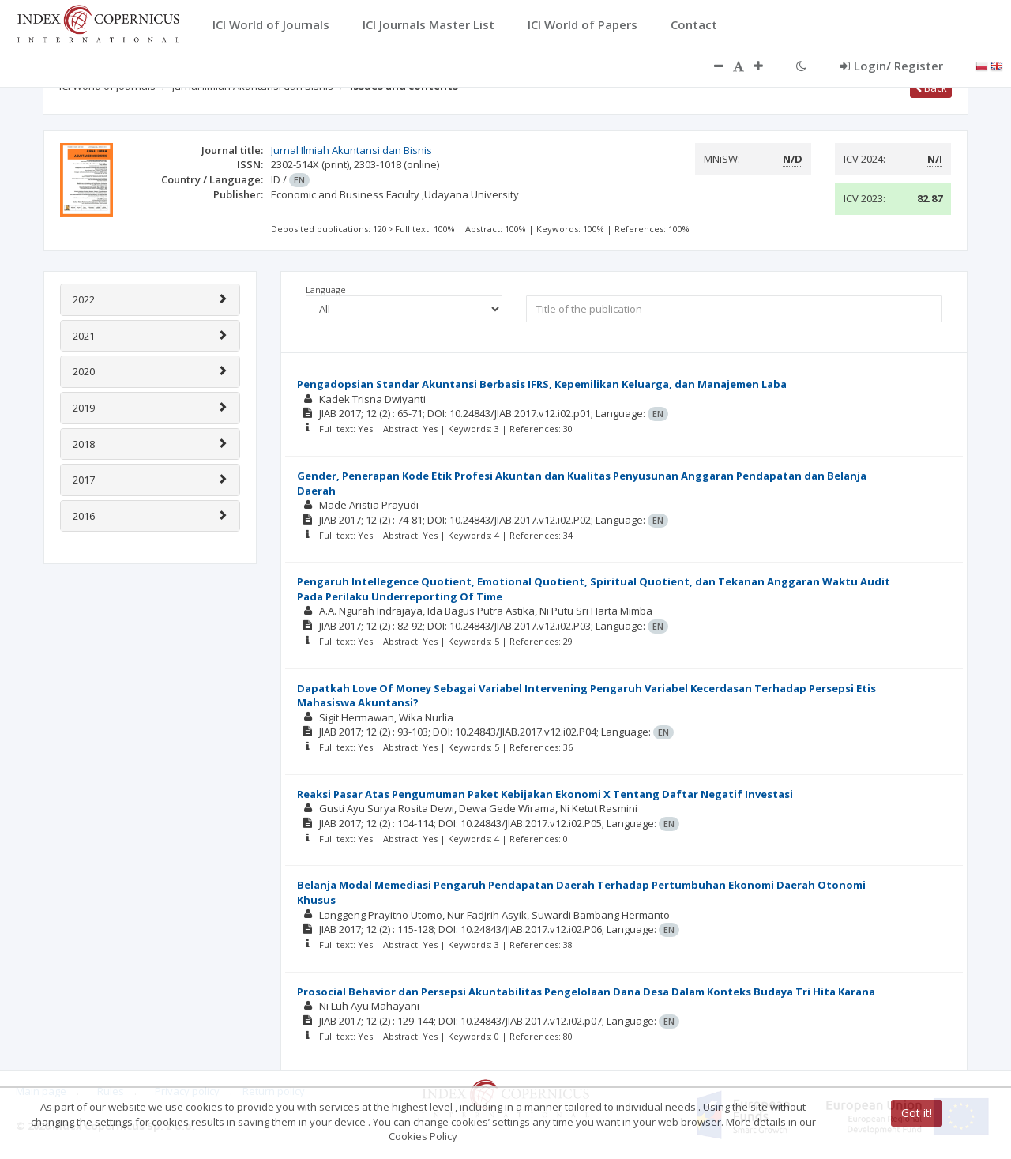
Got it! (916, 1112)
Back (931, 88)
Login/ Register (891, 65)
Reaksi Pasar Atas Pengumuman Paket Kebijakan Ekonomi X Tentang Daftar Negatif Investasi (545, 794)
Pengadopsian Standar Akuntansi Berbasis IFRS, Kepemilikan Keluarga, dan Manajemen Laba (542, 384)
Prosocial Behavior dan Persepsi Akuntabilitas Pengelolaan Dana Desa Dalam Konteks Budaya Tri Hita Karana (586, 991)
